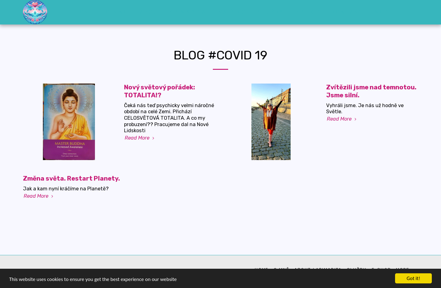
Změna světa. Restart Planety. (71, 178)
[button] (412, 12)
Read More (140, 138)
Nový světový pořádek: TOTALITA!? (159, 91)
